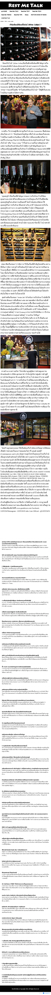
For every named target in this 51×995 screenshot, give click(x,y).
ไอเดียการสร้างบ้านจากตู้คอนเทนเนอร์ (11, 861)
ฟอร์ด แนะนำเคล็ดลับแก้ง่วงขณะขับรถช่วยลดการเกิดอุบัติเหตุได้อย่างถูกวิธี (20, 655)
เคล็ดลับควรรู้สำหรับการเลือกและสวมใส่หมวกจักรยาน (15, 678)
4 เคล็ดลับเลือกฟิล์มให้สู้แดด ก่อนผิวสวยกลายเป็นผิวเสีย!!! (16, 600)
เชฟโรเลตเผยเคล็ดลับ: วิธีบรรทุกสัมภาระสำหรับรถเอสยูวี (16, 757)
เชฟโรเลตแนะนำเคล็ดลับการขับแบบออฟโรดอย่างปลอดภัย (16, 644)
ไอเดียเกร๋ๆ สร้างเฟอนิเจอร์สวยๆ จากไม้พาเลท (13, 907)
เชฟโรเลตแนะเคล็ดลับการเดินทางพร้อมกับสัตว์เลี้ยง (14, 689)
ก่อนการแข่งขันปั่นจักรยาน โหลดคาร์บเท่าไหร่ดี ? (14, 578)
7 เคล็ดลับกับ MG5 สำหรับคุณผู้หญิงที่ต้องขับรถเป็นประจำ (16, 941)
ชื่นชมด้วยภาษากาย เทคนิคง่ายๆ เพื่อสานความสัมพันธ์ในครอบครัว (18, 621)
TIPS (6, 21)
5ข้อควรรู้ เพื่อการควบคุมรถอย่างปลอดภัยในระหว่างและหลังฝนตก (18, 700)
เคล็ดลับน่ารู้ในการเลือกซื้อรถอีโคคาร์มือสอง (12, 838)
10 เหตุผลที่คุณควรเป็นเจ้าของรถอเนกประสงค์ (13, 723)
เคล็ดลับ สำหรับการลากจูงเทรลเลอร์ (11, 633)
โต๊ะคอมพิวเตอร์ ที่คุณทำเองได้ (9, 872)
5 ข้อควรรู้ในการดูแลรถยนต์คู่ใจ (9, 963)
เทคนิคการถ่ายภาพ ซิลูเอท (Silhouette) (12, 918)
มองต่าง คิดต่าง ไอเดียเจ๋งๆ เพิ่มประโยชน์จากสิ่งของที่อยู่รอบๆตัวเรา (19, 895)
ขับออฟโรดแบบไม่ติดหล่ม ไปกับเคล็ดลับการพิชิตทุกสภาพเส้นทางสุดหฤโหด (20, 780)
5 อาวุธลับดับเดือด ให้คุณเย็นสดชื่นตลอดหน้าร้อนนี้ (14, 746)
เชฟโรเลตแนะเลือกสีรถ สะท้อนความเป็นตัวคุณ (13, 734)
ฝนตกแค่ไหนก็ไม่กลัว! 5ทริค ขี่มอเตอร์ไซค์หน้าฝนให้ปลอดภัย (16, 712)
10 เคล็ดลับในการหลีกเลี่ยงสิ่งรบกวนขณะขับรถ (13, 791)
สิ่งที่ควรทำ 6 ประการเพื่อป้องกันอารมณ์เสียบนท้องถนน (16, 952)
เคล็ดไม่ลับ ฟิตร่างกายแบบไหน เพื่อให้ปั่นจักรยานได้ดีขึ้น (16, 589)
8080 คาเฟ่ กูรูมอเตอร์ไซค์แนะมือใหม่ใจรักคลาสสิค (14, 827)
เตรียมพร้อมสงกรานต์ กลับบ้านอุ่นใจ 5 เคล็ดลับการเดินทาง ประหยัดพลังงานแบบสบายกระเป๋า (25, 768)
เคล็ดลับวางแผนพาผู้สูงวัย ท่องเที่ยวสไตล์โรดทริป (14, 612)
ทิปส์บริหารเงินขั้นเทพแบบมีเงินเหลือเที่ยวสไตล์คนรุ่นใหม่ (16, 802)
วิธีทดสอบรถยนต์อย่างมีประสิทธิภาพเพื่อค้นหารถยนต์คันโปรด (17, 929)
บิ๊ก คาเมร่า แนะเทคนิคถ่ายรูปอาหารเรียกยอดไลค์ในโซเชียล (16, 667)
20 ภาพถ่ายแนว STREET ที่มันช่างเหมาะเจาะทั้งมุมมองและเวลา (17, 884)
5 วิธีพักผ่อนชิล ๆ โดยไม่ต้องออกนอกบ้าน (12, 566)
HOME (2, 21)
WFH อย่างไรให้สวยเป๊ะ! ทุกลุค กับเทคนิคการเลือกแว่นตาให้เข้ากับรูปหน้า (20, 555)
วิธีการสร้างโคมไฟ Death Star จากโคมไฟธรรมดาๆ (14, 850)
